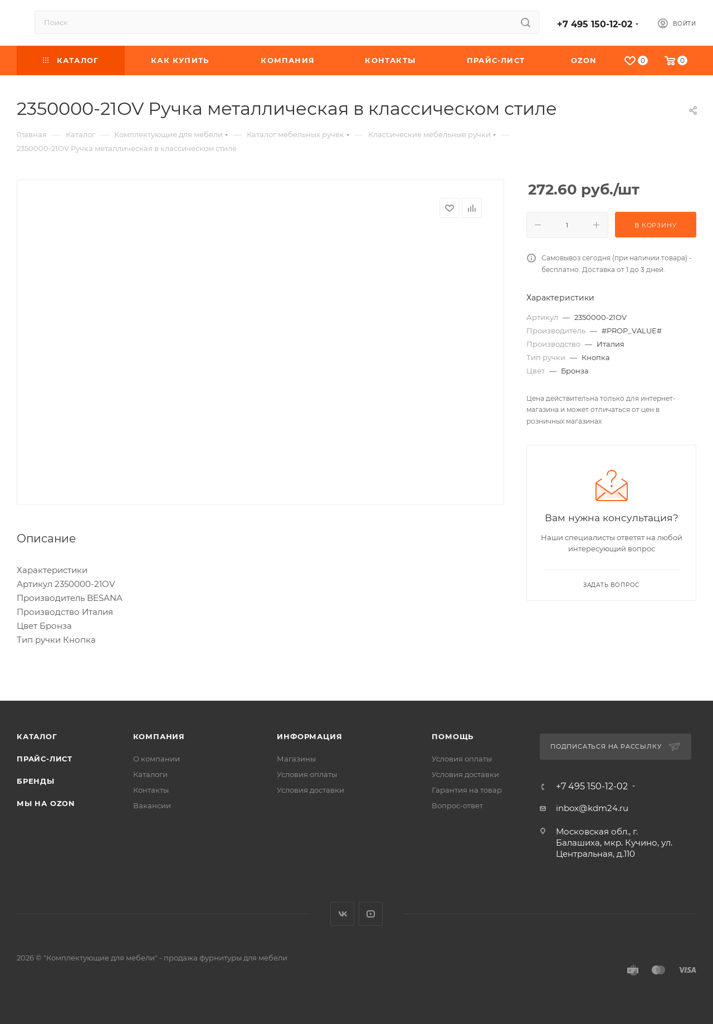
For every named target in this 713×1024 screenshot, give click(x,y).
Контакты (151, 789)
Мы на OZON (46, 803)
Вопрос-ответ (457, 805)
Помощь (452, 736)
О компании (156, 758)
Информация (309, 736)
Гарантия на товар (467, 789)
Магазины (296, 758)
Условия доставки (310, 789)
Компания (159, 736)
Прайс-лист (44, 758)
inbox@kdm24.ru (592, 808)
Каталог (37, 736)
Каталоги (150, 774)
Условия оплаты (307, 774)
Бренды (36, 781)
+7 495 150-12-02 (594, 24)
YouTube (371, 914)
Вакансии (152, 805)
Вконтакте (342, 914)
